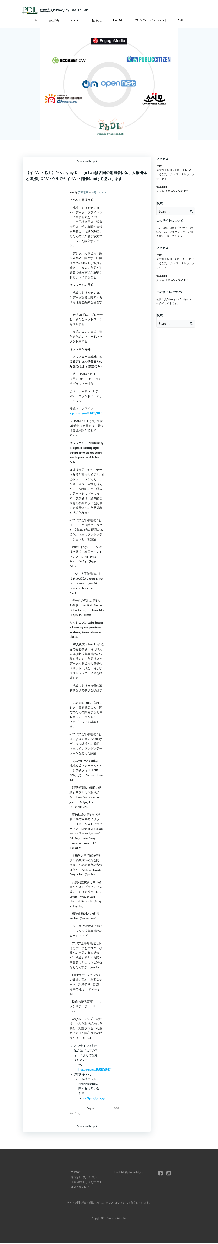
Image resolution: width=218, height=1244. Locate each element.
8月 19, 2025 (99, 192)
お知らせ (97, 20)
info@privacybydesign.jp (94, 1098)
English (180, 20)
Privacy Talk (117, 20)
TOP (36, 20)
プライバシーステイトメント (150, 20)
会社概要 (54, 20)
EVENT (116, 1108)
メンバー (75, 20)
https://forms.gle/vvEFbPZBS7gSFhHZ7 (86, 413)
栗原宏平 (83, 192)
